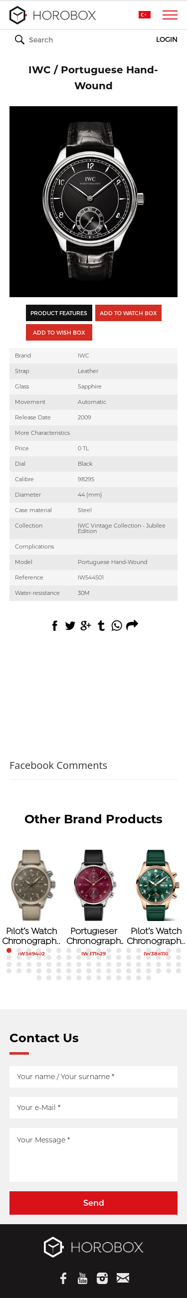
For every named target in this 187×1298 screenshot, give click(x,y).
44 (78, 964)
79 (98, 977)
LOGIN (167, 39)
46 (98, 964)
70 (158, 970)
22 (38, 957)
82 (128, 977)
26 (78, 957)
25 (68, 957)
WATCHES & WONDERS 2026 (93, 40)
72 (178, 970)
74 (48, 977)
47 (108, 964)
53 (168, 964)
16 (158, 950)
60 (58, 970)
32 (138, 957)
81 (118, 977)
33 (148, 957)
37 (8, 964)
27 (88, 957)
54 (178, 964)
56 (18, 970)
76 (68, 977)
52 (158, 964)
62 (78, 970)
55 (8, 970)
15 (148, 950)
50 (138, 964)
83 (138, 977)
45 (88, 964)
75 (58, 977)
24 (58, 957)
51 (148, 964)
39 (28, 964)
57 (28, 970)
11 (108, 950)
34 (158, 957)
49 (128, 964)
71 (168, 970)
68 (138, 970)
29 (108, 957)
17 (168, 950)
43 (68, 964)
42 (58, 964)
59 (48, 970)
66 (118, 970)
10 (98, 950)
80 (108, 977)
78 (88, 977)
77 (78, 977)
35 (168, 957)
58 (38, 970)
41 (48, 964)
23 (48, 957)
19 (8, 957)
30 (118, 957)
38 (18, 964)
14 (138, 950)
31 (128, 957)
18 (178, 950)
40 (38, 964)
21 (28, 957)
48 (118, 964)
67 (128, 970)
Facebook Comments (58, 765)
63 (88, 970)
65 (108, 970)
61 (68, 970)
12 (118, 950)
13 (128, 950)
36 (178, 957)
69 (148, 970)
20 (18, 957)
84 (148, 977)
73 (38, 977)
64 (98, 970)
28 (98, 957)
